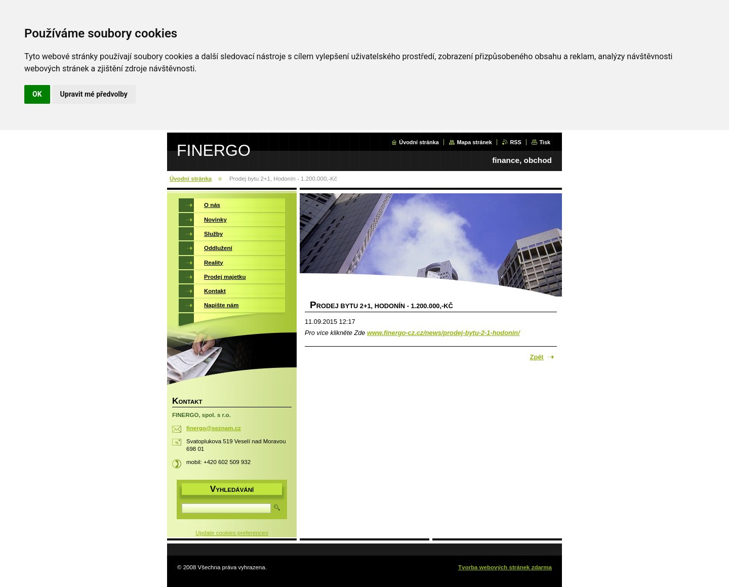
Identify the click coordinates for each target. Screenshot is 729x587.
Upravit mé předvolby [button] (94, 94)
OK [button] (37, 94)
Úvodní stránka (419, 142)
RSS (515, 142)
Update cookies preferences (231, 533)
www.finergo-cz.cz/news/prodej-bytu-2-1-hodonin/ (443, 333)
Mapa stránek (474, 142)
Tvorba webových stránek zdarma (505, 567)
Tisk (544, 142)
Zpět (537, 357)
